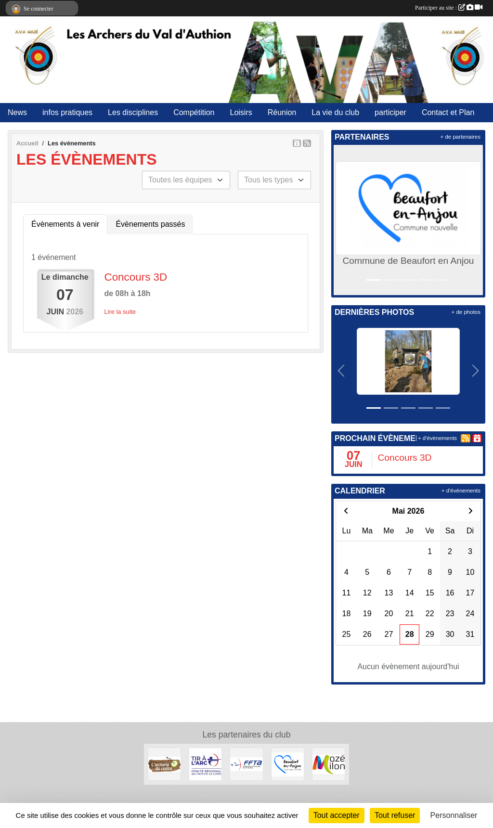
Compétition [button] (193, 112)
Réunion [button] (282, 112)
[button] (343, 220)
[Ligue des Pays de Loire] (205, 764)
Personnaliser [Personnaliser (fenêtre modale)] (454, 815)
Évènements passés (150, 224)
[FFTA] (246, 764)
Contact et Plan (448, 112)
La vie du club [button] (335, 112)
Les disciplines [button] (133, 112)
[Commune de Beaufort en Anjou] (287, 764)
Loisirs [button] (241, 112)
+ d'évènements (437, 438)
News (17, 112)
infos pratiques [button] (67, 112)
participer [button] (390, 112)
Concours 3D (136, 277)
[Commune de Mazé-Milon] (328, 764)
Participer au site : (448, 7)
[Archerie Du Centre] (164, 764)
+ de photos (466, 312)
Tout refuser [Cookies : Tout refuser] (395, 815)
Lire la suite (120, 311)
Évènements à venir (65, 224)
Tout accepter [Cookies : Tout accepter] (336, 815)
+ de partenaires (460, 137)
